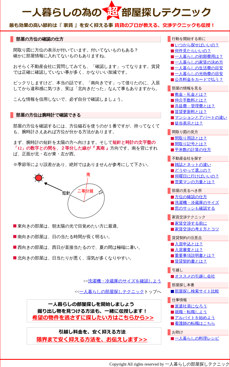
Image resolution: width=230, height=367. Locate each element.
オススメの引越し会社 (195, 276)
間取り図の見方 (185, 132)
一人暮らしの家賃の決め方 (199, 62)
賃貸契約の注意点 (187, 238)
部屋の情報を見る (187, 88)
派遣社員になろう (191, 306)
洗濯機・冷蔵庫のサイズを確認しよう (124, 281)
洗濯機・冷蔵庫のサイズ (197, 202)
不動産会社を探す (187, 158)
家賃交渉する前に (191, 223)
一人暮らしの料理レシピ (197, 338)
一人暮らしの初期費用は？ (199, 56)
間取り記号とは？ (191, 144)
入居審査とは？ (189, 250)
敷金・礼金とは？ (191, 94)
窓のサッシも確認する (195, 208)
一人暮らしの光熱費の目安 (199, 74)
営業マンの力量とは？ (195, 182)
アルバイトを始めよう (195, 318)
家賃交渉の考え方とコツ (197, 229)
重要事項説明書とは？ (195, 255)
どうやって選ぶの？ (193, 170)
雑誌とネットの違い (193, 165)
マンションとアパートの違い (201, 117)
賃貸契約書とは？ (191, 261)
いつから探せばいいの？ (197, 45)
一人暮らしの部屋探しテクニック (111, 291)
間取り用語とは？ (191, 138)
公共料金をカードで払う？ (199, 79)
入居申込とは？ (189, 244)
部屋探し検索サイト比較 (197, 291)
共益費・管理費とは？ (195, 106)
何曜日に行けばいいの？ (197, 176)
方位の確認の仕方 (191, 197)
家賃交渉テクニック (189, 217)
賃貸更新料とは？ (191, 112)
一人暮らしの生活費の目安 (199, 68)
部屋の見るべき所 (187, 190)
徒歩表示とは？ (189, 123)
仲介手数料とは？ (191, 100)
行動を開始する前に (189, 39)
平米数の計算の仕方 (193, 150)
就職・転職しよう (191, 312)
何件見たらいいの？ (193, 51)
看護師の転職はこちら (195, 323)
